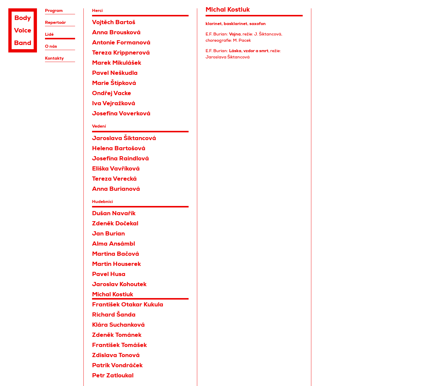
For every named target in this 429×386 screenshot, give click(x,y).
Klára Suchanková (118, 324)
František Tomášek (119, 345)
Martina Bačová (115, 254)
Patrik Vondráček (117, 365)
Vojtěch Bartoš (113, 22)
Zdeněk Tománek (117, 335)
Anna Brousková (116, 32)
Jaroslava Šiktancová (124, 138)
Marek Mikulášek (116, 62)
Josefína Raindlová (120, 158)
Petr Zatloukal (112, 375)
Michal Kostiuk (112, 294)
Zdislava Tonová (116, 355)
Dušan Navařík (114, 213)
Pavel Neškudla (115, 73)
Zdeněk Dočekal (115, 223)
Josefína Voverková (121, 113)
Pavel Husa (108, 274)
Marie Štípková (114, 83)
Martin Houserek (116, 264)
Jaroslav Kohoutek (119, 284)
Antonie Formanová (121, 42)
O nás (51, 46)
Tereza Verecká (114, 178)
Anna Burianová (116, 189)
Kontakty (54, 58)
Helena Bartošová (118, 148)
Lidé (49, 34)
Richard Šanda (114, 314)
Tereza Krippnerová (121, 52)
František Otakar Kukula (127, 304)
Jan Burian (108, 233)
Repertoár (55, 22)
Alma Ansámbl (113, 243)
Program (54, 10)
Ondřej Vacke (111, 93)
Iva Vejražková (113, 103)
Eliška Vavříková (116, 168)
